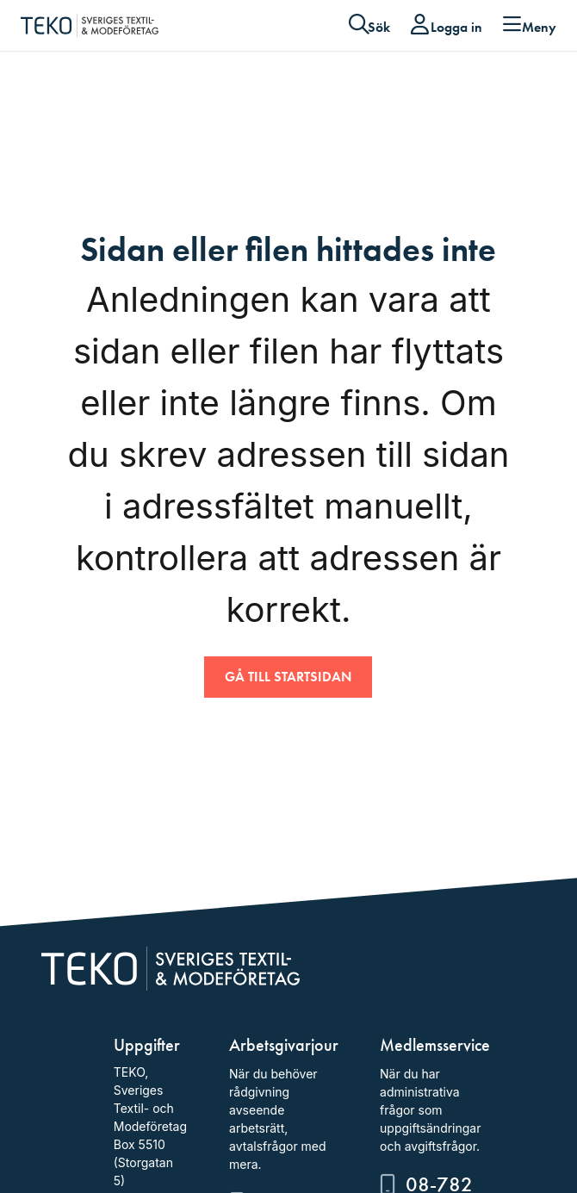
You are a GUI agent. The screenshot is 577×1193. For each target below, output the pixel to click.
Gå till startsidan (288, 676)
